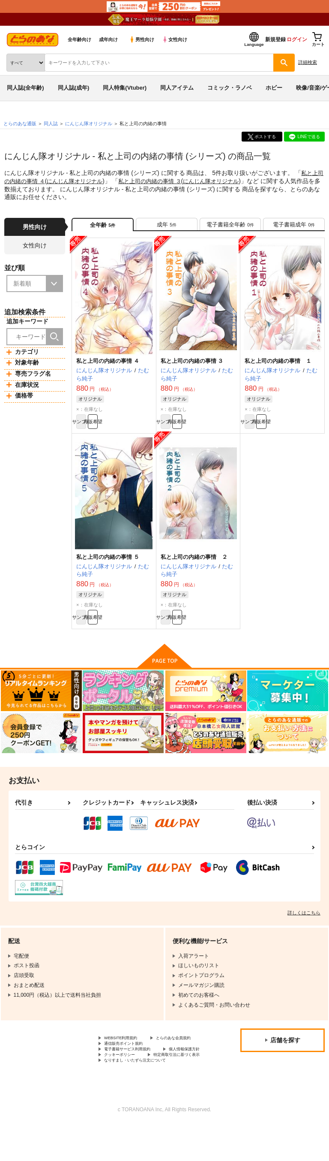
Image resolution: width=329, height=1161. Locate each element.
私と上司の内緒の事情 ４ (107, 366)
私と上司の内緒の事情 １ (278, 366)
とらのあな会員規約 (127, 1059)
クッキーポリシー (184, 1081)
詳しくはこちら (303, 926)
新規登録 (275, 39)
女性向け (174, 39)
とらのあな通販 (19, 123)
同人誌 (51, 123)
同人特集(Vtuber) (125, 87)
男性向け (141, 39)
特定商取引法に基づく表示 (135, 1088)
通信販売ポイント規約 (130, 1067)
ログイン (297, 39)
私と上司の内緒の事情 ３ (165, 180)
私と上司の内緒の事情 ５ (107, 566)
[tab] (166, 226)
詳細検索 (307, 62)
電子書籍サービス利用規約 (135, 1074)
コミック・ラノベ (229, 87)
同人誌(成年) (74, 87)
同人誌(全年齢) (25, 87)
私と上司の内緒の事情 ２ (194, 566)
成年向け (108, 39)
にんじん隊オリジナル (86, 180)
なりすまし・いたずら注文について (145, 1095)
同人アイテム (177, 87)
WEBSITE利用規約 (126, 1052)
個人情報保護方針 (124, 1081)
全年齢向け (79, 39)
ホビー (274, 87)
